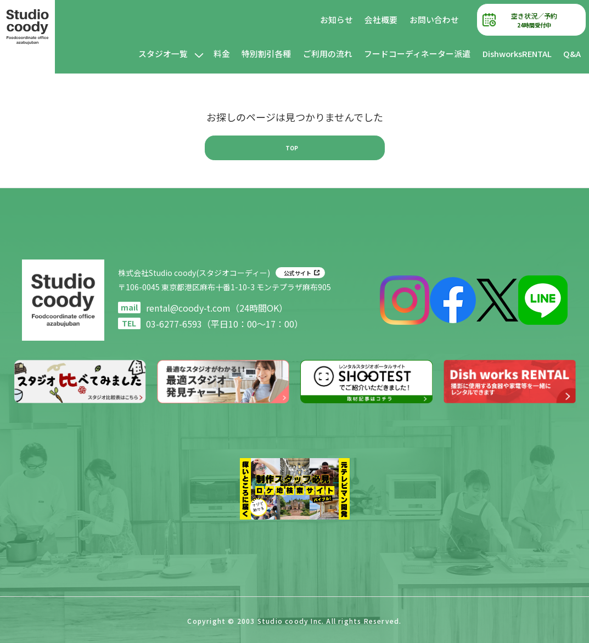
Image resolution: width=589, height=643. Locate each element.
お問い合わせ (434, 19)
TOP (292, 147)
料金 (222, 53)
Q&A (572, 53)
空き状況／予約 (534, 20)
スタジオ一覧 (163, 53)
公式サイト (297, 273)
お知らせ (336, 19)
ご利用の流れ (327, 53)
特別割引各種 (266, 53)
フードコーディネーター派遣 (417, 53)
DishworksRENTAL (517, 53)
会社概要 (380, 19)
